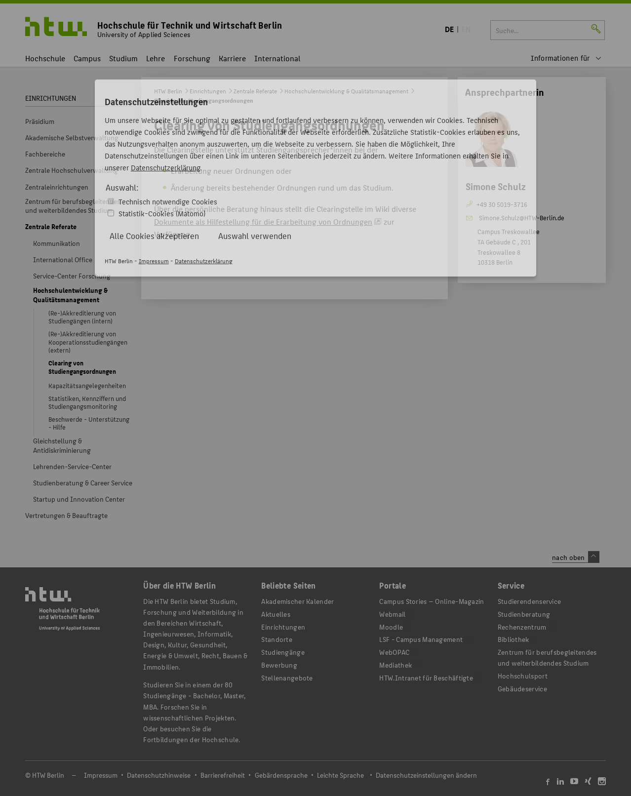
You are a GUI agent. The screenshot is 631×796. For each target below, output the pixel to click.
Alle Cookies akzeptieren (154, 235)
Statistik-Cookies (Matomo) (161, 213)
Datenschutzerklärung (165, 167)
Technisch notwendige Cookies (167, 201)
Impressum (154, 260)
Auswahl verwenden (254, 235)
